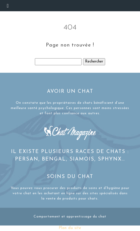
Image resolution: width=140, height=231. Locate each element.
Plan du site (70, 228)
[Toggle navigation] (8, 5)
